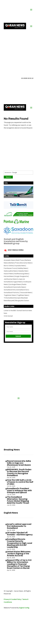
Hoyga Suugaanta (21, 276)
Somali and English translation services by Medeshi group (16, 241)
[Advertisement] (18, 49)
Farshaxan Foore (10, 268)
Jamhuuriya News (10, 279)
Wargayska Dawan (22, 300)
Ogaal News (17, 282)
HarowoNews (9, 276)
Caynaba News (19, 265)
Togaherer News (10, 295)
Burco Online (8, 265)
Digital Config (24, 608)
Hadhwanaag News (21, 273)
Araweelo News (9, 260)
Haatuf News (8, 273)
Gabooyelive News (10, 271)
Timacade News (26, 292)
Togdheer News (22, 295)
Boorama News (26, 263)
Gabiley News (22, 268)
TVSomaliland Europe (12, 298)
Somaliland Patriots (11, 292)
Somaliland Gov (22, 290)
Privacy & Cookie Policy (12, 599)
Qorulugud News (15, 284)
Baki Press (20, 260)
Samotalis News (19, 287)
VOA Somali (8, 316)
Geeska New (23, 271)
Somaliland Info (9, 290)
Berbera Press (14, 263)
